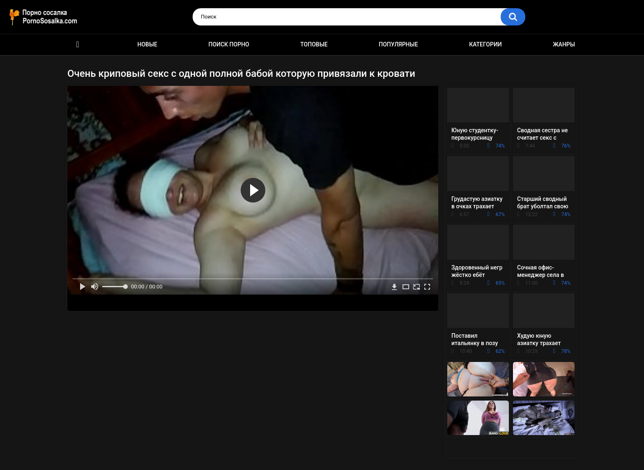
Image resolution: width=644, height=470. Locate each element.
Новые (147, 44)
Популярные (398, 44)
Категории (485, 44)
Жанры (564, 44)
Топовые (313, 44)
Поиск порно (229, 44)
